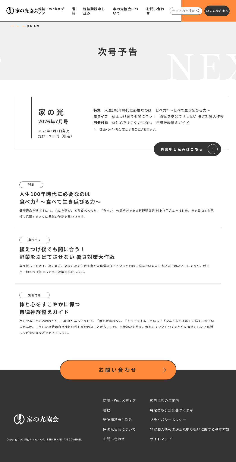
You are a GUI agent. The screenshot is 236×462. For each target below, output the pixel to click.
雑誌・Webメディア (40, 26)
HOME (14, 26)
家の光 (66, 26)
